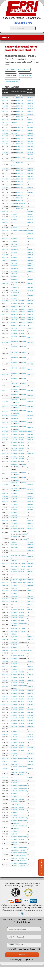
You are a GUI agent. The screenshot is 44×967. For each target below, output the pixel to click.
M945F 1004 (5, 585)
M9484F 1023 (19, 173)
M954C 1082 (30, 718)
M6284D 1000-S (14, 133)
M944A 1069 (5, 230)
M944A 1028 (5, 219)
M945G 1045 (30, 604)
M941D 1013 (30, 171)
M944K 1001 (5, 422)
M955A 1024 (30, 737)
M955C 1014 (30, 748)
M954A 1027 (5, 666)
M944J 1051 (30, 418)
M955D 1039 (5, 758)
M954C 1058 (30, 710)
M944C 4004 (30, 295)
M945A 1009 (5, 493)
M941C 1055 (30, 149)
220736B (22, 301)
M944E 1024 (30, 312)
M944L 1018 (5, 432)
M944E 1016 (5, 309)
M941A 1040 (30, 109)
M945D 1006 (30, 572)
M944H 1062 (5, 412)
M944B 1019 (30, 252)
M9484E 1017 (19, 138)
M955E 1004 (5, 768)
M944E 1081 (30, 322)
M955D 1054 (5, 764)
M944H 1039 (5, 401)
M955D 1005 (30, 753)
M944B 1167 (30, 263)
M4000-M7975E (25, 75)
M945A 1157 (30, 523)
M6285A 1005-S (14, 542)
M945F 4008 (30, 596)
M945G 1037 (5, 601)
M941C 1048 (30, 147)
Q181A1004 (23, 580)
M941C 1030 (5, 144)
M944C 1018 (30, 287)
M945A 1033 (5, 501)
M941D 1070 (5, 187)
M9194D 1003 (14, 287)
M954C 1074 (30, 715)
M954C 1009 (5, 696)
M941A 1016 (5, 100)
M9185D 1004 (14, 493)
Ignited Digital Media (26, 960)
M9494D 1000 (14, 122)
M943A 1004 (5, 211)
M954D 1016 (30, 726)
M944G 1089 (30, 369)
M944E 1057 (30, 320)
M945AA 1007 (30, 529)
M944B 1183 (30, 268)
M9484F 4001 (19, 192)
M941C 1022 (5, 141)
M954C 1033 (5, 704)
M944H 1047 (5, 406)
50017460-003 (23, 230)
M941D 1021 (30, 173)
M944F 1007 (30, 328)
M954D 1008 (30, 723)
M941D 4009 (30, 192)
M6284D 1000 (14, 257)
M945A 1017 (5, 496)
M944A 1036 (5, 222)
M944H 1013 (5, 390)
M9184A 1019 (22, 203)
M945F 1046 (5, 591)
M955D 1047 (5, 761)
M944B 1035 (5, 257)
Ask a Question (41, 867)
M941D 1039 (30, 176)
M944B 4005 (30, 279)
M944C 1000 (5, 283)
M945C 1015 (30, 566)
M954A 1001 (5, 661)
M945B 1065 (30, 547)
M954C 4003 (30, 721)
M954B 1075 (30, 693)
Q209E (21, 775)
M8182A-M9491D (12, 81)
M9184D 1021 (14, 203)
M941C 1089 (30, 155)
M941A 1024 (30, 103)
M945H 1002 (30, 610)
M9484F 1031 (19, 176)
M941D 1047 (5, 179)
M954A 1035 (30, 669)
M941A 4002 (30, 128)
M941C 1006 (5, 136)
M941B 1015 (5, 133)
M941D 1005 (5, 168)
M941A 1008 (5, 98)
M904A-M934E (23, 69)
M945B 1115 (5, 557)
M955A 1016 (5, 734)
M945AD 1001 (30, 542)
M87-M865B (10, 69)
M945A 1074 (30, 507)
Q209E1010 (16, 823)
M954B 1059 (5, 687)
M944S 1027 (30, 489)
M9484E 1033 (19, 141)
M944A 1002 (30, 214)
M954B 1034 (5, 680)
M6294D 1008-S (14, 271)
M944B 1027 (5, 255)
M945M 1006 (5, 639)
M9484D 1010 (19, 98)
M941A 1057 (5, 111)
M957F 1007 (5, 777)
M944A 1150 (5, 238)
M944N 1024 (5, 434)
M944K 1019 (5, 428)
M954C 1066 (30, 712)
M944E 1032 (5, 314)
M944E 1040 (30, 317)
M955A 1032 (30, 739)
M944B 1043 (5, 260)
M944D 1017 (30, 303)
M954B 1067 (30, 691)
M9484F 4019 (19, 195)
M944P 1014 (5, 453)
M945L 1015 (30, 637)
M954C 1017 (5, 699)
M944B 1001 (5, 249)
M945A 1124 (5, 520)
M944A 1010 (30, 217)
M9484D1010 (19, 109)
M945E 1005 (30, 580)
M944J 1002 (5, 416)
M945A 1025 (5, 499)
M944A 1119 (30, 233)
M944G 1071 (30, 364)
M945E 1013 (5, 582)
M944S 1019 (5, 484)
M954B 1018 (5, 675)
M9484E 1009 (19, 136)
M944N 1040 (5, 440)
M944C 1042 (30, 290)
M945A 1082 (30, 510)
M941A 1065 (30, 114)
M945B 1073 (30, 550)
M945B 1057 (30, 545)
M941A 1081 (5, 119)
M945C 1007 (5, 563)
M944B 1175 (30, 266)
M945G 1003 (5, 599)
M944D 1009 (5, 301)
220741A (13, 160)
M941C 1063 (5, 152)
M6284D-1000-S (14, 306)
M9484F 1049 (19, 179)
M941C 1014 (5, 138)
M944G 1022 (30, 337)
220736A (17, 386)
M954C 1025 (30, 702)
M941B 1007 (5, 130)
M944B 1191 (30, 271)
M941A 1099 (5, 122)
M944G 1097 (5, 374)
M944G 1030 (5, 343)
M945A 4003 (30, 526)
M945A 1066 (30, 504)
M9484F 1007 (19, 168)
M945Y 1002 (5, 650)
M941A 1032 (5, 106)
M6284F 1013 (19, 130)
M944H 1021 (30, 396)
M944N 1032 (5, 437)
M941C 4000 (30, 159)
